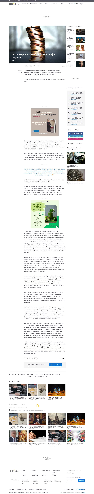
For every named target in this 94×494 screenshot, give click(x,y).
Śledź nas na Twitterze (75, 136)
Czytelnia (35, 475)
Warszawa (71, 3)
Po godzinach (54, 3)
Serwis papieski (25, 479)
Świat (13, 60)
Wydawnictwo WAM (21, 489)
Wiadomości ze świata (52, 399)
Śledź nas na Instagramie (75, 138)
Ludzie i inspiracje (58, 481)
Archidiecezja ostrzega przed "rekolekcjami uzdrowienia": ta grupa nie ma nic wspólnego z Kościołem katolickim (70, 41)
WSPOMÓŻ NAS (80, 489)
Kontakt (27, 492)
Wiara (41, 3)
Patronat (47, 492)
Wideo (46, 3)
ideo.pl (83, 492)
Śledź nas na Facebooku (75, 133)
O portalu (11, 492)
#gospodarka (30, 374)
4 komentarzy (74, 104)
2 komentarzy (74, 114)
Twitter (82, 0)
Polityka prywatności (21, 492)
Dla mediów (31, 492)
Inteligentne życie (56, 471)
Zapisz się (81, 480)
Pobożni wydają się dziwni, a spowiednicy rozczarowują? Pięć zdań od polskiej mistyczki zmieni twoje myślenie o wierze (71, 65)
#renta (37, 374)
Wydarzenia (25, 3)
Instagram (72, 473)
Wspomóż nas (55, 364)
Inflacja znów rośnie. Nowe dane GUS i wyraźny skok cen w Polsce (75, 444)
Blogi (28, 0)
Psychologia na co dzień (48, 481)
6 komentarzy (74, 94)
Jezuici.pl (11, 489)
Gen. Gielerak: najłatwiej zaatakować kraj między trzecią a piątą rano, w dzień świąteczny (56, 427)
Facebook (67, 473)
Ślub (23, 483)
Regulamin (15, 492)
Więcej (61, 3)
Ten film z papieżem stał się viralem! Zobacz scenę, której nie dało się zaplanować (77, 118)
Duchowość (35, 479)
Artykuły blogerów (25, 481)
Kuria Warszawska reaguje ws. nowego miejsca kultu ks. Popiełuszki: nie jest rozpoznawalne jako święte (70, 57)
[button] (80, 4)
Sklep (36, 0)
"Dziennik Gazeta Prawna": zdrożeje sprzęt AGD (74, 148)
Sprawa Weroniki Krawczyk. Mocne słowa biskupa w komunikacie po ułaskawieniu (70, 48)
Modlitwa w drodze (21, 0)
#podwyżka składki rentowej (40, 376)
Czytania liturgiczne (47, 479)
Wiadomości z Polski (14, 399)
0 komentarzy (74, 99)
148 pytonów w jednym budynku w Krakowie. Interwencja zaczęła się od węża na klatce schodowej (37, 398)
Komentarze (33, 3)
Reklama (35, 492)
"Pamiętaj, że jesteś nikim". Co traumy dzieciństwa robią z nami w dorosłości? (70, 32)
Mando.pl (31, 489)
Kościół (11, 445)
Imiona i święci (35, 483)
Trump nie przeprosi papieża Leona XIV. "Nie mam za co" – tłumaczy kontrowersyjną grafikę (18, 445)
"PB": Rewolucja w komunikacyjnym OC (72, 166)
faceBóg (31, 0)
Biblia (10, 0)
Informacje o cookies (41, 492)
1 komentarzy (74, 109)
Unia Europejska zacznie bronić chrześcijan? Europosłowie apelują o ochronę (56, 398)
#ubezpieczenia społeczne (47, 374)
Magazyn (14, 0)
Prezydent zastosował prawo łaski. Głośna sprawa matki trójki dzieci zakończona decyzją (36, 427)
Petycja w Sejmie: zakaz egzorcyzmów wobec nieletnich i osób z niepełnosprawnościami (37, 445)
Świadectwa (35, 481)
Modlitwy (45, 483)
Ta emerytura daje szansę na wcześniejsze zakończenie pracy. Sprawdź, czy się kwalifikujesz (18, 398)
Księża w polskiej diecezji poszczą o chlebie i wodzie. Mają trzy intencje (77, 123)
